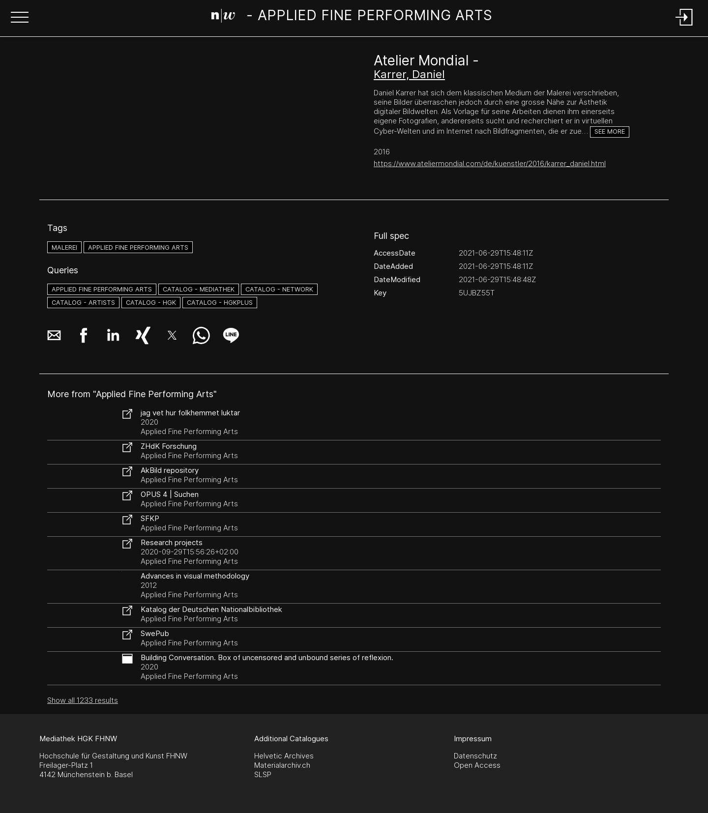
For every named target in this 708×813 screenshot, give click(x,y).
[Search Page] (352, 17)
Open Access (477, 765)
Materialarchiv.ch (282, 765)
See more (609, 131)
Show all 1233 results (82, 700)
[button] (19, 18)
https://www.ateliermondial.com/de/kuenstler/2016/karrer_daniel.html (490, 163)
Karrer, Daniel (409, 74)
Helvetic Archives (284, 755)
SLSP (262, 774)
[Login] (684, 26)
